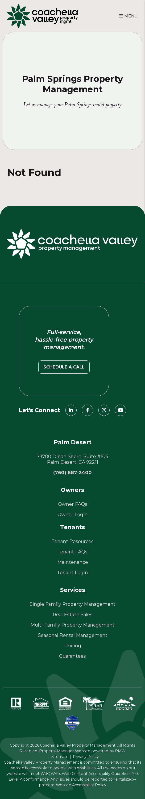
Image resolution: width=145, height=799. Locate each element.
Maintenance (72, 562)
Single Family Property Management (72, 604)
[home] (42, 15)
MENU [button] (128, 16)
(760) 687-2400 (72, 472)
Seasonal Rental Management (73, 635)
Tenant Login (72, 572)
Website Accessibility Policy (81, 785)
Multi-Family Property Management (72, 625)
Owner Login (73, 514)
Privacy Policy (86, 756)
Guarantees (72, 656)
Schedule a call (64, 367)
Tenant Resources (73, 541)
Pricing (72, 645)
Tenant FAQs (72, 552)
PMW (120, 751)
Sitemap (59, 756)
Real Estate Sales (72, 614)
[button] (71, 410)
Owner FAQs (72, 504)
